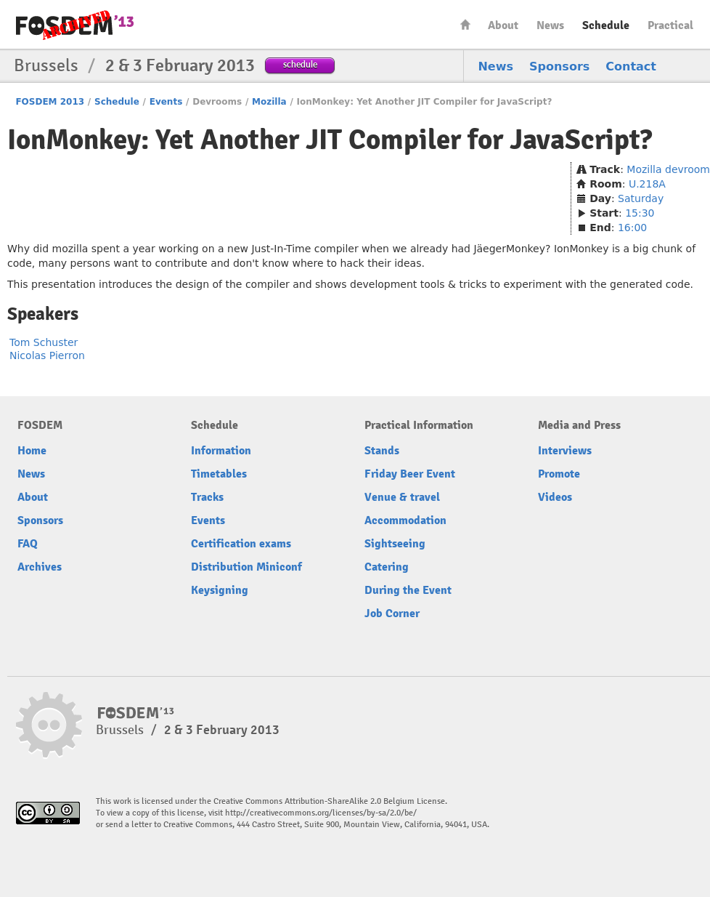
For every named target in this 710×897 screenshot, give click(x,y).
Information (221, 450)
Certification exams (241, 543)
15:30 (639, 213)
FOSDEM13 (136, 713)
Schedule (605, 25)
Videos (555, 497)
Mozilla (269, 102)
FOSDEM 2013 (49, 102)
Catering (386, 567)
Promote (559, 474)
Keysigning (219, 590)
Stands (381, 450)
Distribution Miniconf (246, 567)
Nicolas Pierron (47, 355)
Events (166, 102)
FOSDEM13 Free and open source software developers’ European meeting (75, 25)
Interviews (565, 450)
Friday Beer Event (409, 474)
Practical (670, 25)
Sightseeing (394, 543)
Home (465, 24)
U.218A (647, 184)
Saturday (641, 198)
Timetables (219, 474)
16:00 (632, 227)
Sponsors (559, 66)
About (503, 25)
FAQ (27, 543)
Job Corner (392, 613)
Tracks (207, 497)
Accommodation (405, 520)
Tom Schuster (43, 342)
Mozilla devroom (668, 169)
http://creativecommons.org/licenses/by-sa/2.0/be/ (321, 813)
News (550, 25)
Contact (630, 66)
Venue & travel (402, 497)
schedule (300, 64)
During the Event (408, 590)
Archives (39, 567)
